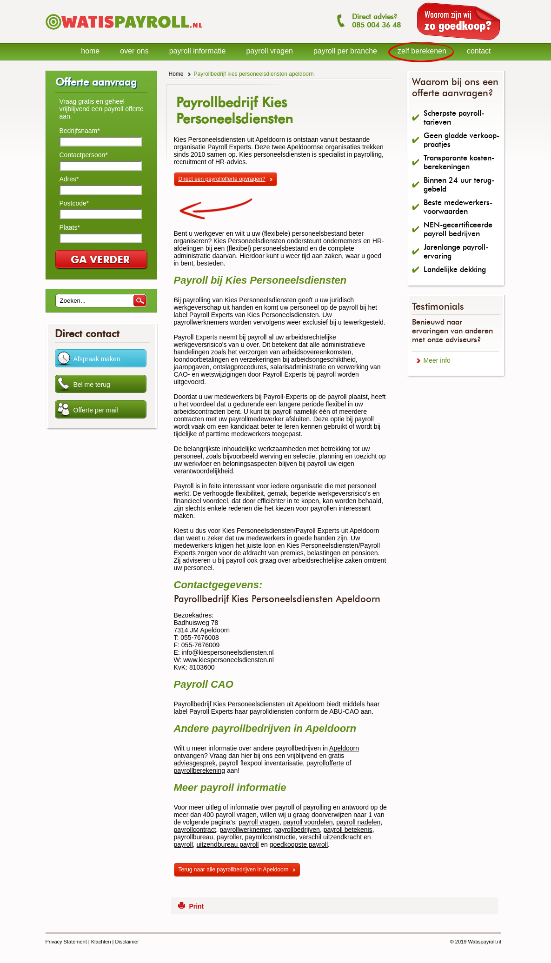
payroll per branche (345, 51)
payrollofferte (325, 763)
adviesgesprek (195, 763)
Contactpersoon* (84, 155)
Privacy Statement (66, 941)
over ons (134, 51)
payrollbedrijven (297, 829)
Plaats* (70, 227)
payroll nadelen (358, 822)
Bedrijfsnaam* (80, 130)
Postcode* (74, 203)
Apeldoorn (344, 748)
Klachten (101, 941)
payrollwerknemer (245, 829)
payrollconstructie (270, 837)
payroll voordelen (308, 822)
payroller (229, 837)
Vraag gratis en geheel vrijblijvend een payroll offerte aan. (102, 109)
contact (479, 51)
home (90, 51)
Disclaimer (127, 941)
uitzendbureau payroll (228, 844)
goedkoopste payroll (299, 844)
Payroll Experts (229, 147)
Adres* (69, 179)
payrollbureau (193, 837)
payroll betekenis (348, 829)
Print (196, 906)
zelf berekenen (422, 51)
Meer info (437, 360)
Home (176, 74)
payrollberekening (200, 770)
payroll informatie (197, 51)
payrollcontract (195, 829)
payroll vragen (259, 822)
